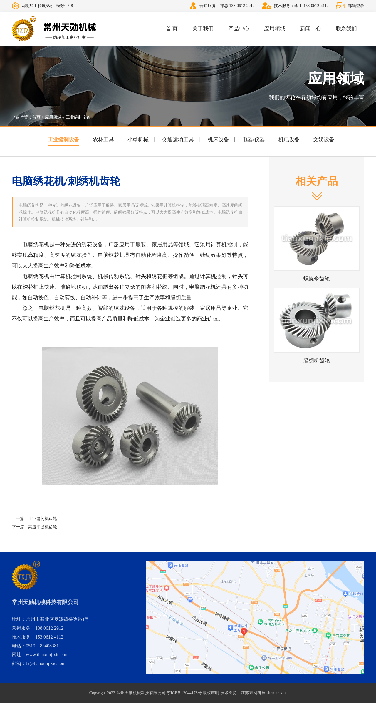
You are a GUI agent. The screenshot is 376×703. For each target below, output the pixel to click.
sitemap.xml (276, 693)
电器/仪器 (253, 139)
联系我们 (346, 28)
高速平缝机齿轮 (42, 527)
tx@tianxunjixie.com (46, 663)
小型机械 (138, 139)
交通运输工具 (178, 139)
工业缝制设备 (78, 117)
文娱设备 (323, 139)
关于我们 (203, 28)
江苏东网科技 (253, 693)
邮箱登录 (356, 6)
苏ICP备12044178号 (184, 693)
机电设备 (289, 139)
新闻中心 (310, 28)
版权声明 (211, 693)
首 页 (172, 28)
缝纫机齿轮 (316, 360)
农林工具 (103, 139)
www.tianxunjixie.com (47, 654)
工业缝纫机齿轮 (42, 518)
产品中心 (238, 28)
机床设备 (218, 139)
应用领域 (274, 28)
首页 (36, 117)
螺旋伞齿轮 (316, 279)
